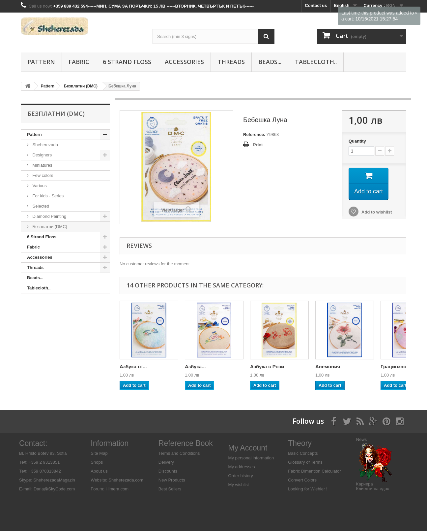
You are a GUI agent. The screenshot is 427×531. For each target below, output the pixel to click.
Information (109, 443)
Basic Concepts (303, 453)
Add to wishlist (376, 212)
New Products (171, 480)
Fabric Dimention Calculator (314, 471)
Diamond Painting (48, 216)
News (361, 439)
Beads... (269, 62)
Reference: (254, 134)
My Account (248, 448)
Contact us (316, 5)
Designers (41, 154)
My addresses (241, 466)
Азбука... (195, 366)
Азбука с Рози (267, 366)
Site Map (99, 453)
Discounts (167, 471)
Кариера (364, 483)
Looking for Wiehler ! (307, 488)
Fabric (79, 62)
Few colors (42, 175)
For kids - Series (47, 195)
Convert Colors (302, 480)
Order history (240, 475)
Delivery (166, 462)
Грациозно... (396, 366)
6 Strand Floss (127, 62)
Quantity (357, 141)
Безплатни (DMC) (49, 226)
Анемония (327, 366)
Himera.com (116, 488)
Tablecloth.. (316, 62)
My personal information (251, 457)
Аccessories (184, 62)
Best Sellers (169, 488)
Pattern (41, 62)
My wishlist (238, 484)
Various (39, 185)
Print (258, 144)
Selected (40, 206)
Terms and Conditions (179, 453)
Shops (97, 462)
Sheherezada (44, 144)
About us (99, 471)
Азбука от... (133, 366)
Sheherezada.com (125, 480)
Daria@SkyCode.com (54, 488)
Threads (231, 62)
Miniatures (41, 165)
